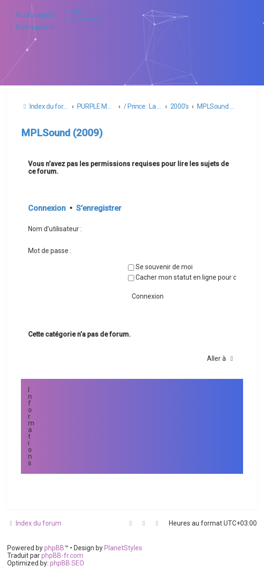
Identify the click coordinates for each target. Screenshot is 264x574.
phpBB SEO (67, 563)
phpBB (54, 548)
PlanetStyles (123, 548)
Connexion (47, 208)
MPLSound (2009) (62, 133)
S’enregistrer (98, 208)
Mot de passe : (49, 250)
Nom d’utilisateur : (55, 229)
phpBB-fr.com (62, 555)
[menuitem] (72, 12)
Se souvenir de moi (160, 267)
